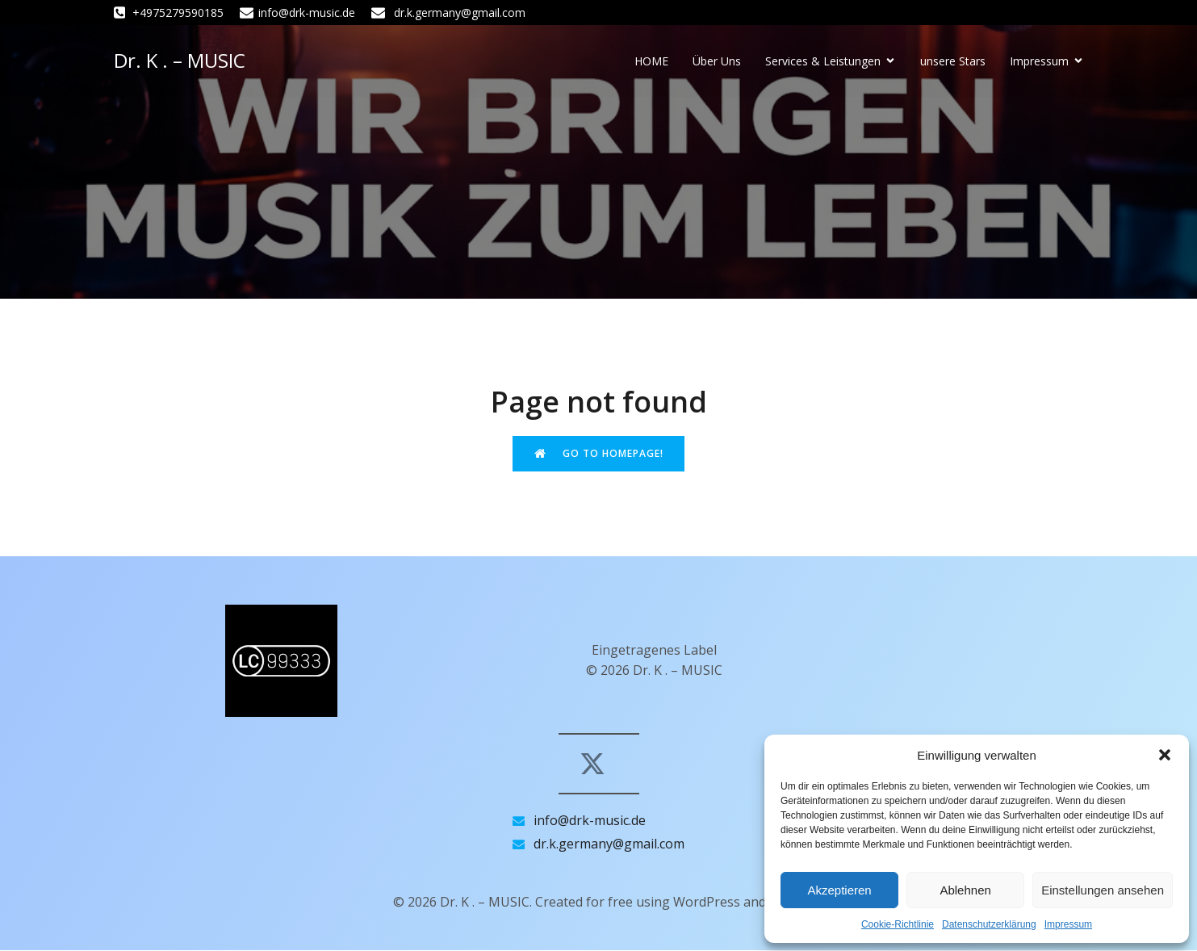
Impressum (1068, 924)
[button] (1165, 755)
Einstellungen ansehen (1102, 890)
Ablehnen (965, 890)
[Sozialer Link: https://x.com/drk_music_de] (598, 764)
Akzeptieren (839, 890)
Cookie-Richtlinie (897, 924)
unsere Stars (953, 61)
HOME (651, 61)
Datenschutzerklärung (989, 924)
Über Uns (717, 61)
